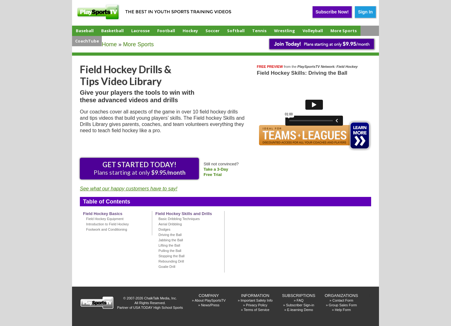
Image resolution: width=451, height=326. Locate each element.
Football (166, 30)
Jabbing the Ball (170, 240)
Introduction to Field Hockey (107, 224)
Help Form (343, 310)
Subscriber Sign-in (300, 305)
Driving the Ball (170, 235)
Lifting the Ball (169, 245)
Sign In (365, 11)
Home (109, 44)
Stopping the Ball (171, 256)
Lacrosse (140, 30)
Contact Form (342, 300)
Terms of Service (256, 310)
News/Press (210, 305)
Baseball (85, 30)
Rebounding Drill (171, 261)
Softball (236, 30)
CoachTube (87, 41)
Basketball (112, 30)
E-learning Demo (300, 310)
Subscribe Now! (332, 11)
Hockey (190, 30)
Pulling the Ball (169, 251)
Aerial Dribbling (170, 224)
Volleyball (313, 30)
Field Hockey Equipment (104, 219)
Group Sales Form (343, 305)
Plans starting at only (139, 168)
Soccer (212, 30)
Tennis (259, 30)
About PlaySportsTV (210, 300)
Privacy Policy (256, 305)
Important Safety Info (256, 300)
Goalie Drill (166, 266)
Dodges (164, 229)
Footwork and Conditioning (106, 229)
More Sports (343, 30)
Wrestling (284, 30)
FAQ (300, 300)
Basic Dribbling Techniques (179, 219)
